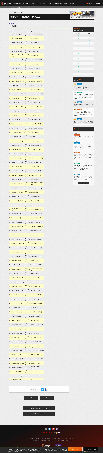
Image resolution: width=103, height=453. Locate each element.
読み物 (65, 3)
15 (78, 38)
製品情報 (42, 3)
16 (78, 35)
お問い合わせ (69, 440)
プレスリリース (56, 440)
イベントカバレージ (57, 3)
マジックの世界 (26, 3)
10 (78, 51)
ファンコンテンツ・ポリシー (67, 438)
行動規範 (37, 438)
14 (78, 40)
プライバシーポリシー (45, 438)
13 (78, 43)
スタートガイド (17, 3)
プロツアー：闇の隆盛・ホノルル (18, 7)
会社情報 (63, 440)
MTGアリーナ (72, 3)
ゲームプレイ (35, 3)
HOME (2, 7)
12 (78, 45)
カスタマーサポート (55, 438)
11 (78, 48)
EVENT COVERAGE (8, 7)
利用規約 (31, 438)
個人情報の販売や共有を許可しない (38, 440)
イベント (49, 3)
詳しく (86, 451)
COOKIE (49, 440)
